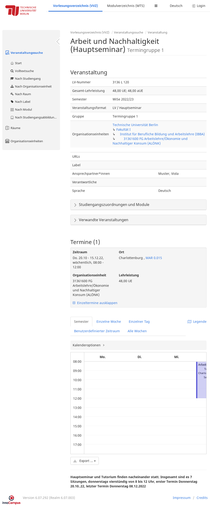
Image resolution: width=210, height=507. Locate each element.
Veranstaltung (157, 32)
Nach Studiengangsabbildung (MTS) (35, 117)
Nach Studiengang (25, 78)
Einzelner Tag (139, 321)
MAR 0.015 (153, 258)
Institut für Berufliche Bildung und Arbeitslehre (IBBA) (162, 134)
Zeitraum (80, 252)
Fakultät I (123, 129)
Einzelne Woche (108, 321)
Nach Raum (20, 94)
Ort (121, 252)
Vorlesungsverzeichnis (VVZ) (75, 5)
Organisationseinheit (89, 275)
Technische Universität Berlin (135, 125)
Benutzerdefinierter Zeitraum (97, 331)
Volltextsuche (22, 71)
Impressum (182, 497)
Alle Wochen (137, 331)
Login (198, 5)
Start (16, 63)
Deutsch (176, 5)
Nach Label (20, 102)
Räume (12, 128)
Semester (81, 321)
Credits (202, 497)
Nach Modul (21, 109)
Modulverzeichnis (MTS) (125, 5)
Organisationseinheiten (24, 141)
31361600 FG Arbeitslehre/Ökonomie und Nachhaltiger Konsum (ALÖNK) (150, 140)
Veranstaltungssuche (24, 53)
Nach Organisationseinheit (31, 86)
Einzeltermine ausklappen (95, 303)
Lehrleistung (129, 275)
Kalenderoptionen (87, 345)
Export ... (84, 461)
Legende (197, 321)
